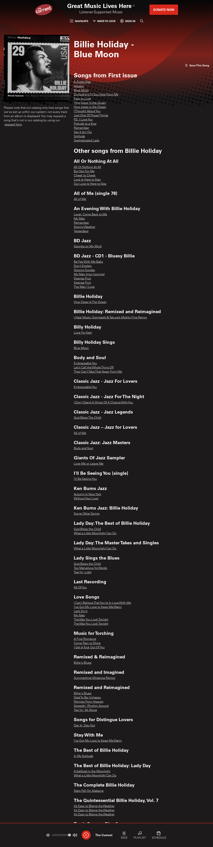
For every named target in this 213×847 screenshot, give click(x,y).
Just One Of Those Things (91, 115)
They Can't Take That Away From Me (98, 371)
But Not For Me (84, 171)
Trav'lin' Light (82, 572)
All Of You (80, 587)
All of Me (80, 199)
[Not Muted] (48, 835)
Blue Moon (81, 90)
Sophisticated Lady (86, 140)
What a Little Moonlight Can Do (95, 533)
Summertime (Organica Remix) (94, 678)
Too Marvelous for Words (90, 568)
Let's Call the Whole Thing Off (94, 367)
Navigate (79, 21)
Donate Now (163, 10)
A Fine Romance (85, 639)
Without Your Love (86, 498)
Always (79, 86)
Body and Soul (83, 448)
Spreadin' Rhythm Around (91, 706)
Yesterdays (81, 231)
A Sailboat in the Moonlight (92, 771)
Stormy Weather (84, 227)
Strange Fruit (82, 278)
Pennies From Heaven (88, 701)
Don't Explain (83, 266)
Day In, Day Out (84, 725)
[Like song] (197, 65)
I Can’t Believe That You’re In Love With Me (102, 603)
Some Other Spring (86, 513)
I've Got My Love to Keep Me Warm (98, 740)
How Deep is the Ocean (90, 107)
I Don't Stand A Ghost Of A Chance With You (103, 402)
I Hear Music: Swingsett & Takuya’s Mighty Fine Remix (110, 317)
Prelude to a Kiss (85, 123)
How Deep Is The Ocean (90, 302)
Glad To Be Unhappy (87, 697)
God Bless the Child (87, 529)
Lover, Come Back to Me (90, 214)
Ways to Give (104, 21)
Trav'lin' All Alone (85, 710)
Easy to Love (82, 98)
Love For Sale (83, 332)
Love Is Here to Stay (87, 179)
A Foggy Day (82, 82)
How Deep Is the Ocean (90, 103)
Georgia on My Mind (88, 246)
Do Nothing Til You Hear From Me (96, 94)
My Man (79, 218)
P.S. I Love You (83, 119)
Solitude (79, 136)
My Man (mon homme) (89, 274)
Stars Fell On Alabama (88, 791)
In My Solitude (83, 756)
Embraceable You (85, 363)
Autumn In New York (87, 494)
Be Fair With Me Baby (88, 262)
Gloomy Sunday (84, 270)
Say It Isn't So (83, 132)
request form (13, 124)
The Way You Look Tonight (91, 619)
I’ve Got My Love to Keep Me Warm (98, 607)
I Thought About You (87, 111)
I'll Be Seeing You (85, 479)
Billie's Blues (82, 662)
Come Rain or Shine (87, 643)
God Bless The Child (87, 417)
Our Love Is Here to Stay (90, 184)
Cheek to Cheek (84, 175)
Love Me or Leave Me (88, 463)
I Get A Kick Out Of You (89, 647)
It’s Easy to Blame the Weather (94, 806)
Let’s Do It (80, 611)
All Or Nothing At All (87, 167)
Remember (81, 128)
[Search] (141, 20)
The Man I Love (84, 287)
